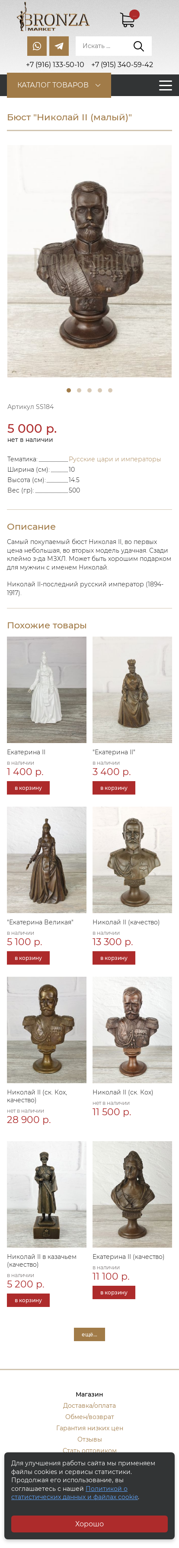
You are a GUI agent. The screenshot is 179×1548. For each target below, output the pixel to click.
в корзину (28, 788)
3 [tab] (89, 390)
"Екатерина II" (114, 752)
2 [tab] (79, 390)
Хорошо (89, 1524)
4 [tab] (100, 390)
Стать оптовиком (90, 1451)
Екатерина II (26, 752)
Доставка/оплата (89, 1406)
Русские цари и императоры (115, 459)
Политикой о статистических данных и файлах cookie (74, 1493)
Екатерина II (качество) (129, 1257)
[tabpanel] (89, 261)
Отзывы (89, 1439)
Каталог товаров (53, 85)
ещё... (89, 1334)
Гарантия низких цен (89, 1428)
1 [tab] (69, 390)
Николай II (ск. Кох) (123, 1092)
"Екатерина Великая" (40, 922)
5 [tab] (110, 390)
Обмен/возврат (89, 1417)
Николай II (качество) (126, 922)
